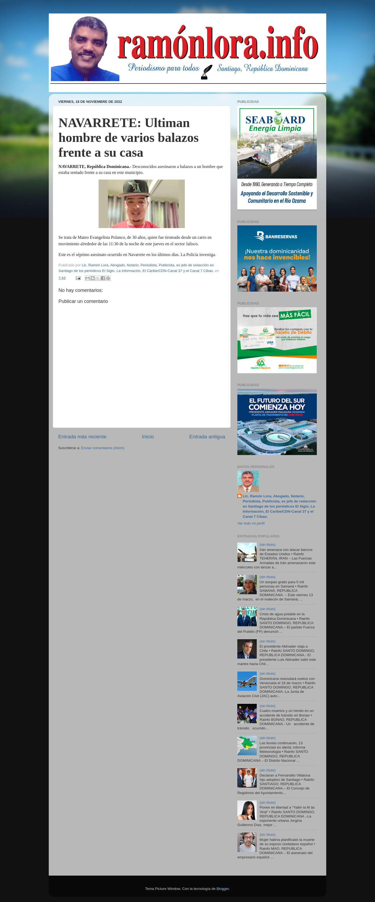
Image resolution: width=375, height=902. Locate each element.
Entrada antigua (207, 436)
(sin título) (267, 545)
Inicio (148, 436)
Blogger (223, 889)
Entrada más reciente (82, 436)
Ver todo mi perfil (251, 523)
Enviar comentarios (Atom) (102, 448)
